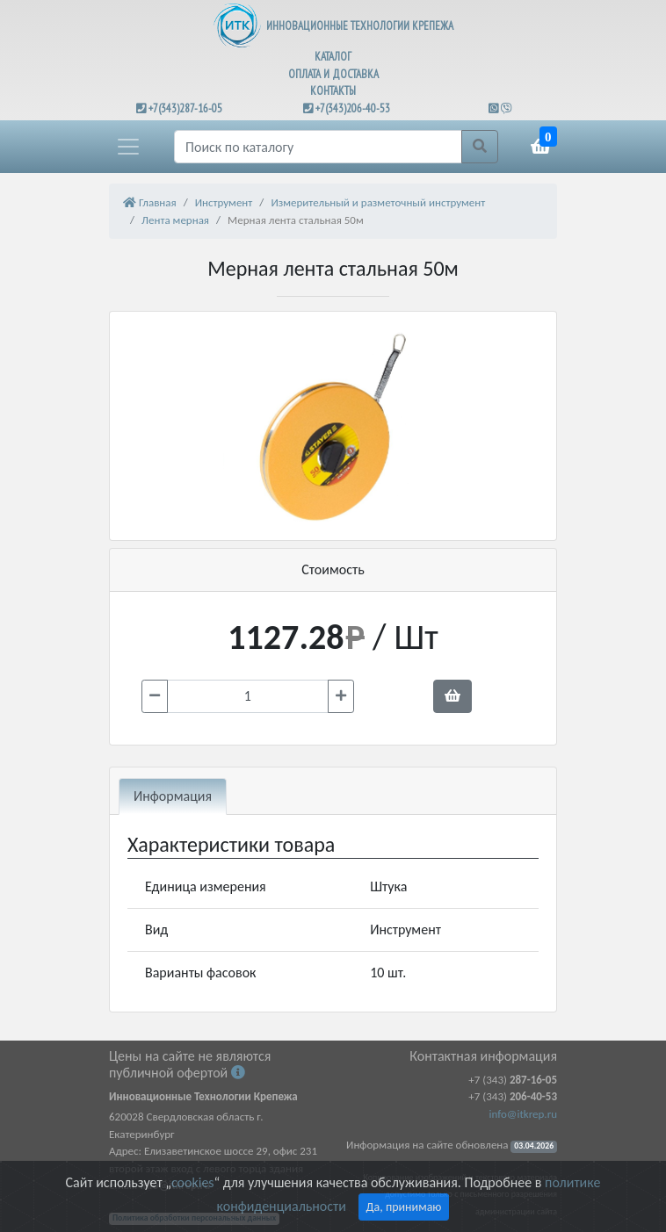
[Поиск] (318, 146)
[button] (128, 146)
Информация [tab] (173, 796)
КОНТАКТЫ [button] (333, 90)
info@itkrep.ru (523, 1113)
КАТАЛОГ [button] (333, 56)
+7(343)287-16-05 (185, 108)
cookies (192, 1182)
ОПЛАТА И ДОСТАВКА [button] (333, 74)
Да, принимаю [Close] (404, 1207)
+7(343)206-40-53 (352, 108)
